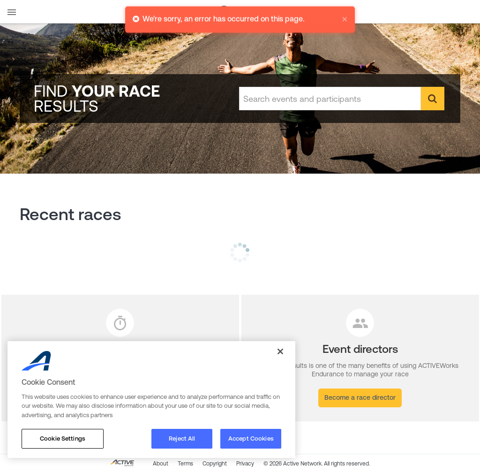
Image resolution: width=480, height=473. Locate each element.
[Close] (280, 351)
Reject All (182, 438)
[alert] (240, 18)
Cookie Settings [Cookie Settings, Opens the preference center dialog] (62, 438)
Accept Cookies (251, 438)
